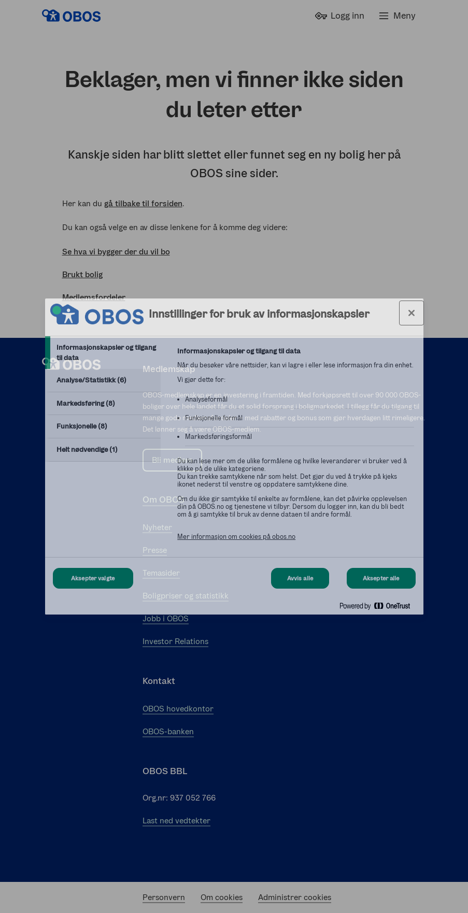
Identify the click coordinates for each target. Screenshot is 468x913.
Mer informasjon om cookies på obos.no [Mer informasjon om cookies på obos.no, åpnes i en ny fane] (236, 536)
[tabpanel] (295, 449)
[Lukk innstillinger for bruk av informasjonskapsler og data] (411, 313)
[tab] (103, 352)
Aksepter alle (381, 578)
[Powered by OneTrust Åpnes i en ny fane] (378, 608)
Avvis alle (300, 578)
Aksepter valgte (93, 578)
